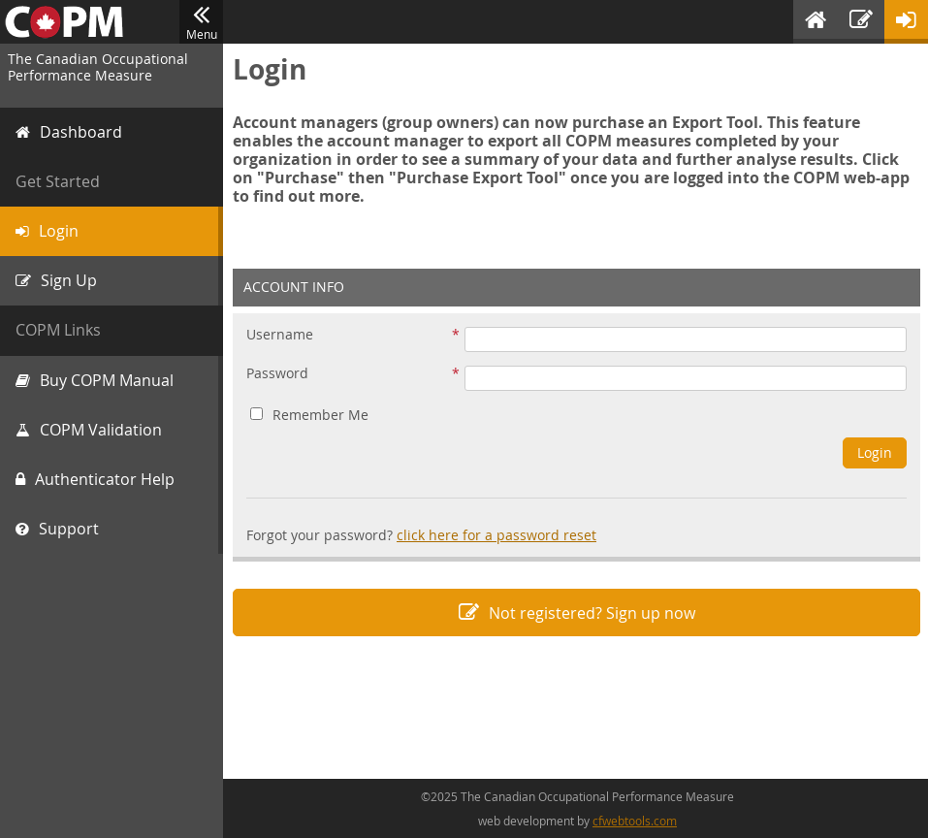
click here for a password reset (496, 535)
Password (277, 374)
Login (874, 452)
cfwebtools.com (634, 820)
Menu (201, 22)
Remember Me (309, 414)
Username (279, 335)
